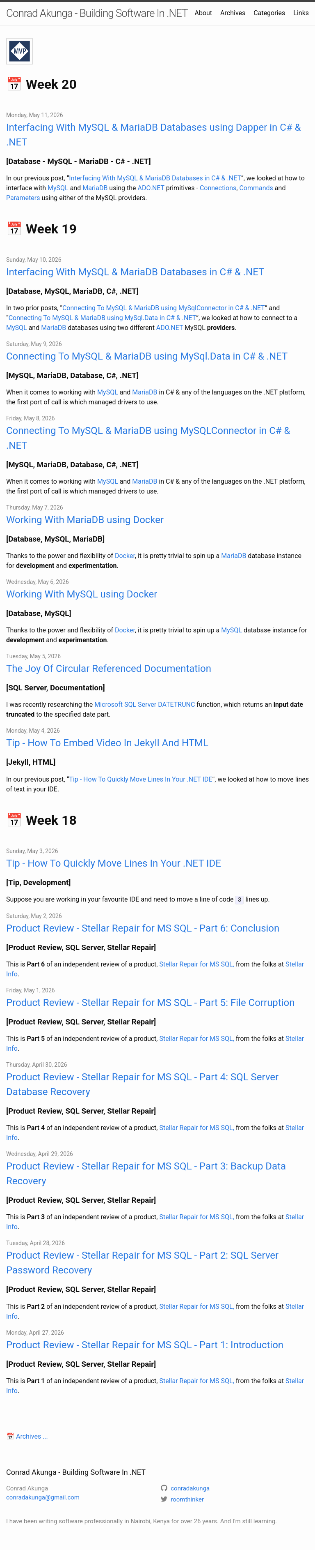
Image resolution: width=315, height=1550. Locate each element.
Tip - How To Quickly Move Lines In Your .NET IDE (140, 779)
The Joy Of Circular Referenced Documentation (108, 668)
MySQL (58, 188)
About (203, 13)
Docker (125, 556)
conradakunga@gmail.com (43, 1497)
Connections (218, 188)
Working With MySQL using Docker (81, 594)
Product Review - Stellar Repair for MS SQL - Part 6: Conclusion (142, 928)
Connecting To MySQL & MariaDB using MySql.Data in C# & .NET (102, 318)
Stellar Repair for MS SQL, (196, 964)
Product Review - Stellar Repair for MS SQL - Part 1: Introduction (144, 1344)
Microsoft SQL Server (125, 704)
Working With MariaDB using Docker (85, 520)
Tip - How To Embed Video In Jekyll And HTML (107, 743)
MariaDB (94, 188)
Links (301, 13)
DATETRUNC (176, 704)
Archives (232, 13)
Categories (269, 13)
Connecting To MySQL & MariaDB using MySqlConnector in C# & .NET (163, 308)
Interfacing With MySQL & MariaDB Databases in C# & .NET (155, 178)
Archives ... (32, 1435)
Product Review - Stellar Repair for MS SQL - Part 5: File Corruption (150, 1002)
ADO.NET (151, 188)
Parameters (23, 198)
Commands (256, 188)
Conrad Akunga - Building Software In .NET (97, 13)
